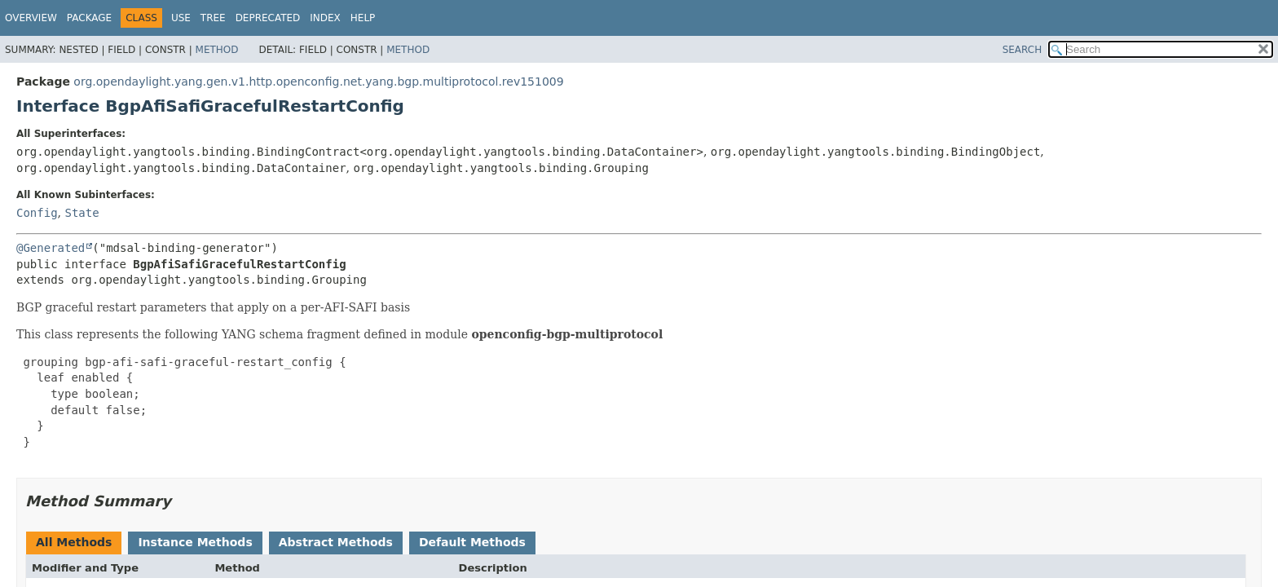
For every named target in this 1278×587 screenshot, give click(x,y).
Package (89, 18)
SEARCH (1022, 49)
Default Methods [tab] (472, 542)
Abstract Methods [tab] (336, 542)
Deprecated (268, 18)
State (81, 212)
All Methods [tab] (74, 542)
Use (181, 18)
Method (217, 49)
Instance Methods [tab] (195, 542)
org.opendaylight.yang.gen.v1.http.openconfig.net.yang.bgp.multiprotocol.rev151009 (318, 81)
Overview (31, 18)
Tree (213, 18)
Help (363, 18)
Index (325, 18)
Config (37, 212)
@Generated (50, 247)
